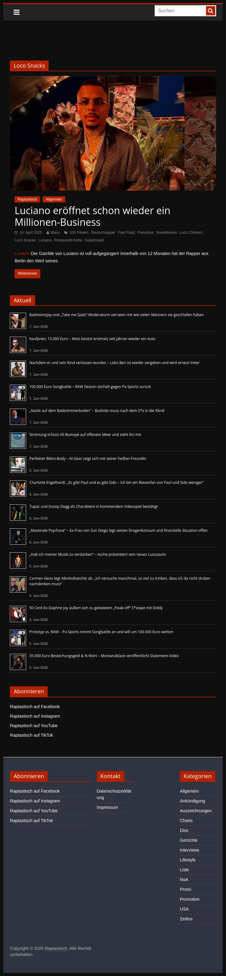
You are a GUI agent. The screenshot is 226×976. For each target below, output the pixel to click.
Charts (186, 820)
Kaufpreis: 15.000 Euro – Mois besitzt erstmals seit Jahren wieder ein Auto (92, 338)
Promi (185, 889)
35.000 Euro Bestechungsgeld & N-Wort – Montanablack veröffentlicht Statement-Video (104, 655)
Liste (184, 869)
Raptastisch (27, 199)
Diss (184, 830)
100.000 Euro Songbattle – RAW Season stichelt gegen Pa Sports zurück (90, 386)
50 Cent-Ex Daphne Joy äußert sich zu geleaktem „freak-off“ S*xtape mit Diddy (96, 607)
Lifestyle (188, 859)
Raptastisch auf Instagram (35, 716)
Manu (55, 232)
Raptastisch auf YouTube (33, 725)
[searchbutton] (210, 10)
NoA (184, 879)
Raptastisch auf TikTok (31, 735)
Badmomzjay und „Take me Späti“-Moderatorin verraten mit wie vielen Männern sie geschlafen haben (116, 314)
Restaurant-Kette (68, 240)
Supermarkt (94, 240)
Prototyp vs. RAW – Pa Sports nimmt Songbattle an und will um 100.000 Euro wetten (101, 631)
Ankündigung (192, 800)
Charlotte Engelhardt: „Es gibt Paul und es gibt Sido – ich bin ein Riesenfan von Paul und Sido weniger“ (116, 482)
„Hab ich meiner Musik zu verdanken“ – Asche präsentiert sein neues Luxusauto (97, 554)
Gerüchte (189, 840)
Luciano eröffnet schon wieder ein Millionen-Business (92, 216)
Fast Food (126, 232)
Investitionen (166, 232)
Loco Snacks (25, 240)
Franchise (145, 232)
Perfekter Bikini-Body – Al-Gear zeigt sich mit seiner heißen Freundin (87, 458)
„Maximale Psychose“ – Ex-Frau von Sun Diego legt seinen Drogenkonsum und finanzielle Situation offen (118, 530)
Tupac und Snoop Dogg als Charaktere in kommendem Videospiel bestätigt (93, 506)
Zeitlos (186, 918)
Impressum (107, 807)
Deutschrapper (103, 232)
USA (184, 909)
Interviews (189, 850)
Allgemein (54, 199)
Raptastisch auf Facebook (35, 706)
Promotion (190, 899)
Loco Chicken (191, 232)
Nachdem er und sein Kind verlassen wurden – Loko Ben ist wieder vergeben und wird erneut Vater (114, 362)
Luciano (44, 240)
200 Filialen (78, 232)
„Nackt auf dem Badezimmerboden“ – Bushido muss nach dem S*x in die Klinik (97, 410)
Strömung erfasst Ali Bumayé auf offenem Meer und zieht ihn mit (85, 434)
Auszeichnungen (196, 810)
